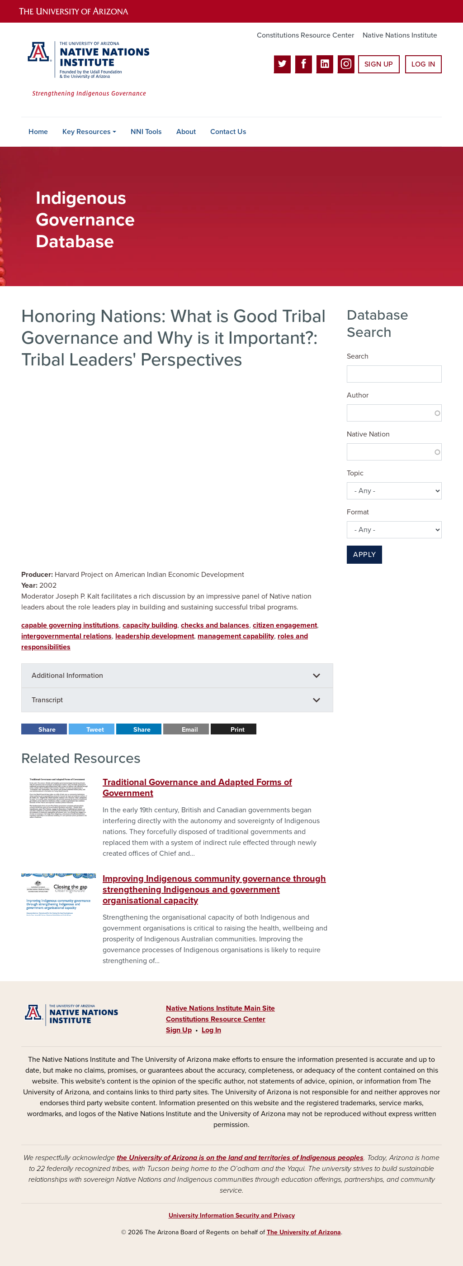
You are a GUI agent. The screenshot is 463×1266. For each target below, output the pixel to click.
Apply (364, 554)
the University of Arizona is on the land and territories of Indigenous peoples (240, 1157)
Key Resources (86, 131)
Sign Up (378, 64)
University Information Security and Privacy (232, 1215)
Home (38, 131)
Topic (355, 473)
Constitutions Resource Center (305, 35)
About (186, 131)
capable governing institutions (70, 625)
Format (358, 512)
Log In (423, 64)
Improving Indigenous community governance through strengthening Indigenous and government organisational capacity (214, 889)
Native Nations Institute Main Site (220, 1008)
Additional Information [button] (67, 675)
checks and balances (215, 625)
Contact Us (228, 131)
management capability (236, 636)
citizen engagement (285, 625)
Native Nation (368, 434)
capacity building (150, 625)
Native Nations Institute (400, 35)
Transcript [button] (47, 700)
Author (358, 395)
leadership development (154, 636)
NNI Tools (146, 131)
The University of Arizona (304, 1232)
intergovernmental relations (66, 636)
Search (358, 356)
